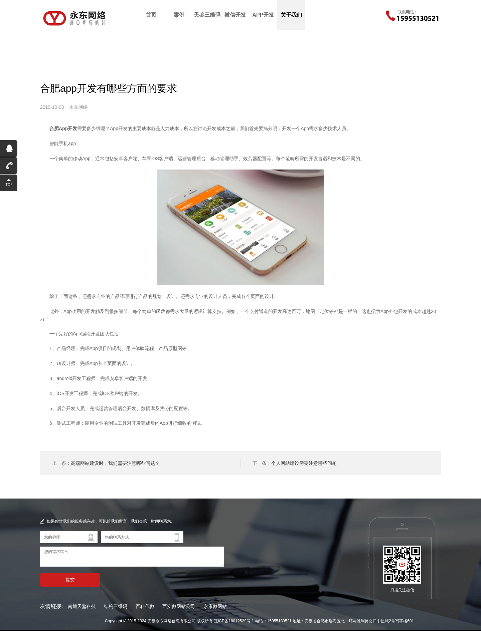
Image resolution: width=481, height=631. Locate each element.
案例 (179, 15)
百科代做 (145, 606)
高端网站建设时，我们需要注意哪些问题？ (115, 463)
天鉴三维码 (207, 15)
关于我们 (291, 15)
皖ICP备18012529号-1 (234, 621)
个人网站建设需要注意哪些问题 (304, 463)
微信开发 (235, 15)
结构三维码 (115, 606)
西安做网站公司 (178, 606)
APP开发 (263, 15)
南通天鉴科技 (82, 606)
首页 (151, 15)
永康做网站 (215, 606)
